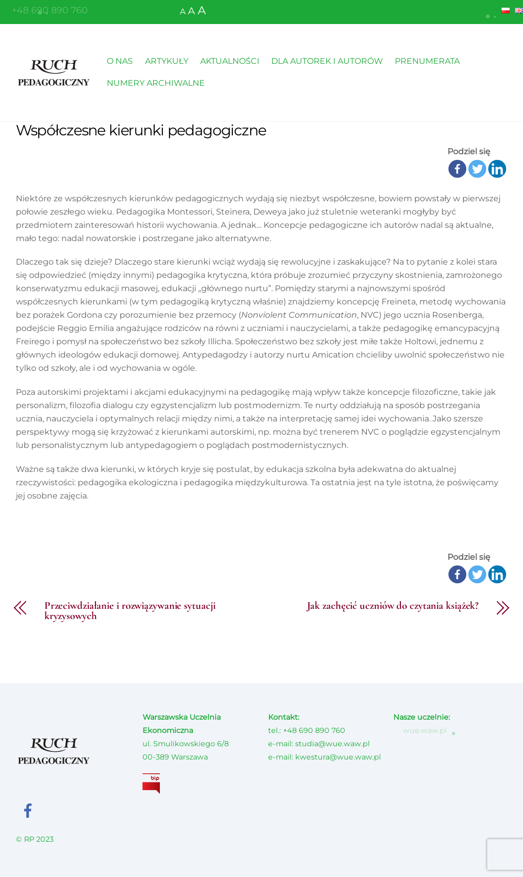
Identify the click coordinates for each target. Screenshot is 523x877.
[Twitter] (477, 169)
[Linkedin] (497, 169)
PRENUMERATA (427, 61)
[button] (491, 13)
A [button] (182, 11)
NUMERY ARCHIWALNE (156, 83)
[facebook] (30, 810)
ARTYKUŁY (166, 61)
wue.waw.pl (419, 730)
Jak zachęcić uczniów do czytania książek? (393, 606)
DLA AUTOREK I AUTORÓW (327, 61)
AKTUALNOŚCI (229, 61)
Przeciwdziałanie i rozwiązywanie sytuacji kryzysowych (130, 611)
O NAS (120, 61)
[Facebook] (457, 169)
